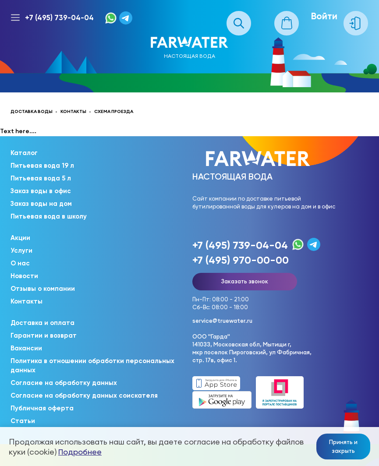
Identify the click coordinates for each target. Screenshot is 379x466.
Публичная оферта (42, 408)
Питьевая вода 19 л (42, 165)
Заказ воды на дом (41, 204)
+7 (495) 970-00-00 (240, 260)
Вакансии (26, 348)
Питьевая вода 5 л (41, 178)
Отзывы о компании (43, 289)
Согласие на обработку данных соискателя (84, 395)
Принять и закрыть (343, 446)
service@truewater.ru (222, 320)
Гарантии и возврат (44, 335)
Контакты (27, 301)
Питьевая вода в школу (49, 216)
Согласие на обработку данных (64, 383)
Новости (24, 276)
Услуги (21, 250)
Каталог (24, 153)
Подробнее (80, 451)
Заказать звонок (244, 281)
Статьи (23, 421)
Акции (20, 238)
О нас (20, 263)
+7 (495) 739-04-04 (59, 17)
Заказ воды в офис (41, 191)
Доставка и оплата (42, 323)
